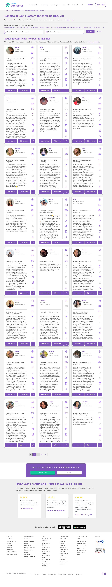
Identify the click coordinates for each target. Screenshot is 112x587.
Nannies (18, 10)
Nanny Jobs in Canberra (64, 558)
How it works (66, 5)
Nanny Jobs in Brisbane (64, 550)
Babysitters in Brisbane (46, 552)
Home (7, 10)
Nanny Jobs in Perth (64, 554)
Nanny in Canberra (27, 553)
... (37, 454)
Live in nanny (81, 548)
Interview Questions (10, 548)
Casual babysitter (82, 546)
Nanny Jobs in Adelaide (64, 563)
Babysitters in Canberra (46, 560)
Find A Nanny (44, 5)
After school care (82, 550)
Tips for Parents (11, 541)
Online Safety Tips (12, 552)
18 (41, 454)
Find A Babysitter (33, 5)
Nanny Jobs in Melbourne (64, 546)
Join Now (100, 5)
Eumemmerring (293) (37, 27)
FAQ (82, 5)
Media (44, 574)
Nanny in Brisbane (29, 547)
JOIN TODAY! (43, 472)
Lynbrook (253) (87, 27)
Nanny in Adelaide (29, 556)
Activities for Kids (12, 554)
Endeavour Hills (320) (22, 27)
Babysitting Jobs (55, 5)
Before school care (81, 553)
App (31, 574)
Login (90, 5)
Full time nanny (81, 541)
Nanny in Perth (28, 550)
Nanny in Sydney (29, 541)
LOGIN (69, 472)
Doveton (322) (9, 27)
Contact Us (75, 5)
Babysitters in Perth (46, 556)
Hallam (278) (50, 27)
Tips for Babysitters (10, 544)
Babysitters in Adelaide (46, 564)
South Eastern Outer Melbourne (35, 10)
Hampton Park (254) (62, 27)
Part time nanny (81, 543)
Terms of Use (52, 574)
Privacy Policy (62, 574)
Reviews (37, 574)
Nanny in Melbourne (27, 544)
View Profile (11, 90)
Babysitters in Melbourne (46, 548)
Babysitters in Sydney (46, 544)
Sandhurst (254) (75, 27)
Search (13, 10)
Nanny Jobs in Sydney (64, 542)
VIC (24, 10)
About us (70, 574)
